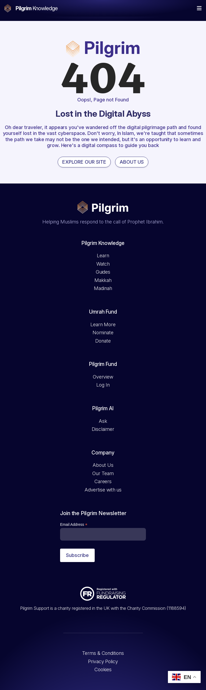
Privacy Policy (103, 661)
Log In (102, 385)
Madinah (103, 288)
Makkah (103, 280)
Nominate (103, 332)
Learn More (103, 324)
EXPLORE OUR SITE (84, 162)
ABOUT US (132, 162)
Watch (103, 264)
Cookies (103, 669)
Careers (103, 481)
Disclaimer (103, 429)
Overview (103, 377)
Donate (103, 341)
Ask (103, 421)
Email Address (73, 524)
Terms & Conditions (103, 653)
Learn (103, 255)
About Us (103, 465)
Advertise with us (103, 490)
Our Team (102, 473)
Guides (103, 272)
